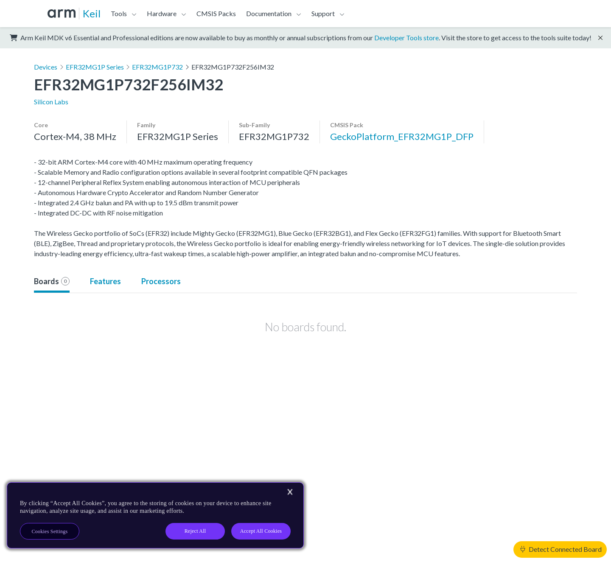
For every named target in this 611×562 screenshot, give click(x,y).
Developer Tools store (406, 38)
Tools (119, 13)
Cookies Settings (50, 531)
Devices (45, 67)
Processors (161, 281)
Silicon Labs (51, 102)
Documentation (268, 13)
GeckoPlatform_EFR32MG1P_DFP (402, 136)
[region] (155, 515)
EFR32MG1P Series (95, 67)
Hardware (162, 13)
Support (323, 13)
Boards (52, 281)
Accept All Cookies (261, 531)
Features (105, 281)
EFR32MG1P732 (157, 67)
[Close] (289, 492)
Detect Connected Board (561, 549)
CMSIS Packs (216, 13)
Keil (92, 13)
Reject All (195, 531)
